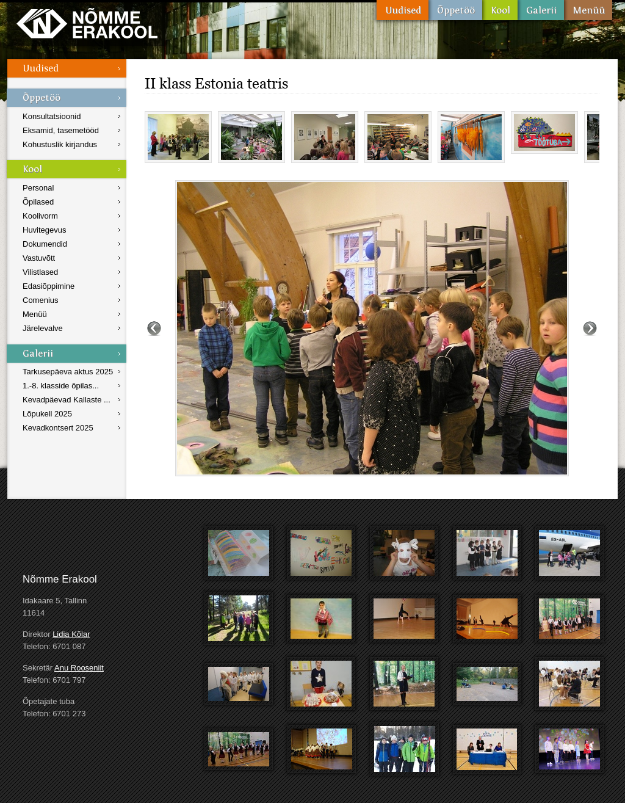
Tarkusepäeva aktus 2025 (68, 371)
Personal (38, 187)
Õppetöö (455, 10)
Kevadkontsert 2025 (58, 427)
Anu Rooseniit (79, 667)
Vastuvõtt (39, 258)
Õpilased (38, 201)
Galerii (541, 10)
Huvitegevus (45, 229)
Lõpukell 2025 (47, 413)
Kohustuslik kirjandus (60, 144)
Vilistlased (40, 272)
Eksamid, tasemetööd (61, 130)
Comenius (41, 300)
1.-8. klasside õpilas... (61, 385)
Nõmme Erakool (87, 23)
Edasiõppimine (48, 286)
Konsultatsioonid (52, 116)
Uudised (402, 10)
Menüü (588, 10)
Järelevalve (43, 328)
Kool (500, 10)
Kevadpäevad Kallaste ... (66, 399)
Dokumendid (45, 244)
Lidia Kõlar (71, 634)
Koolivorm (40, 215)
